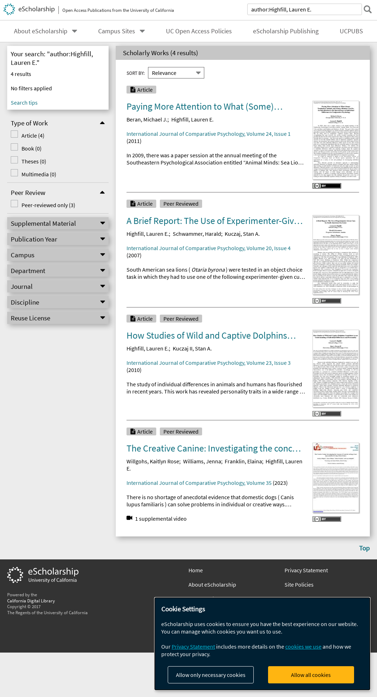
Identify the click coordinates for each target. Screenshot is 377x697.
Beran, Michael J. (147, 119)
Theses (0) (34, 161)
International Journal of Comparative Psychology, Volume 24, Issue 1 (209, 133)
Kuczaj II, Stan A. (192, 348)
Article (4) (33, 135)
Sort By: (135, 73)
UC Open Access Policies (199, 31)
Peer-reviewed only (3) (48, 205)
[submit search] (367, 9)
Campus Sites (116, 31)
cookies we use (303, 646)
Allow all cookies (311, 674)
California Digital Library (31, 600)
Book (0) (32, 148)
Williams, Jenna (202, 461)
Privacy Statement (306, 570)
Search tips (24, 102)
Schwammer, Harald (197, 233)
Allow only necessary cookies (210, 674)
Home (195, 570)
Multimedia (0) (39, 174)
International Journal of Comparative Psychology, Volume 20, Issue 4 (209, 248)
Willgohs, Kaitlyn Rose (153, 461)
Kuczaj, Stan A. (242, 233)
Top (364, 548)
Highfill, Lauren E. (192, 119)
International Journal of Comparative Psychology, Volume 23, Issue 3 (209, 362)
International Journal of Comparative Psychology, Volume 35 (199, 482)
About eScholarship (40, 31)
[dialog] (262, 644)
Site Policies (299, 584)
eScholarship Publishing (286, 31)
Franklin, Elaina (243, 461)
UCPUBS (351, 31)
